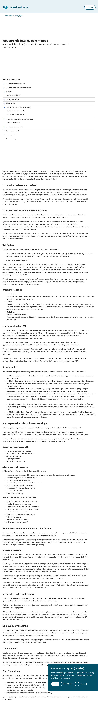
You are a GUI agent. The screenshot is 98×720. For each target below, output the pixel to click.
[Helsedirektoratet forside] (16, 7)
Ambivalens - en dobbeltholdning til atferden (19, 119)
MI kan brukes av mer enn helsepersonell (18, 88)
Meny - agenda (10, 135)
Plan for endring (11, 139)
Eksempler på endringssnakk (16, 111)
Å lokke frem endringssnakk (15, 115)
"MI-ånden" (9, 92)
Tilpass (82, 684)
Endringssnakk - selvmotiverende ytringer (18, 107)
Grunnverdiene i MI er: (13, 95)
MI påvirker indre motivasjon (15, 127)
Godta (55, 684)
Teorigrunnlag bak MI (12, 100)
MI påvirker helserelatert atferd (15, 84)
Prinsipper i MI (10, 104)
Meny (91, 7)
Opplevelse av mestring (13, 131)
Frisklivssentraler (15, 227)
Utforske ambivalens (13, 123)
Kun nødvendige (68, 684)
